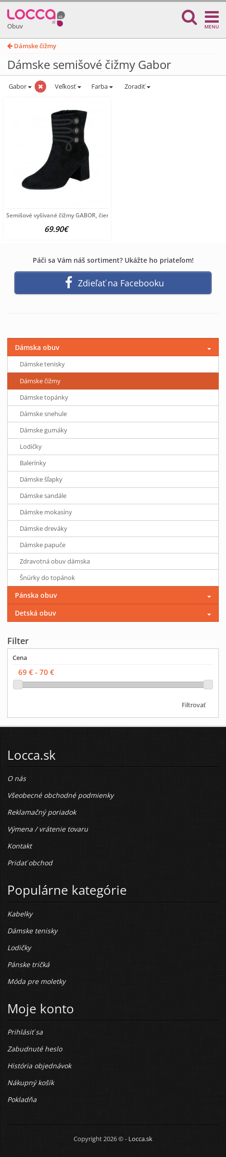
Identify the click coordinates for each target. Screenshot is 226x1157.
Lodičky (31, 446)
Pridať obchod (29, 862)
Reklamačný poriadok (41, 812)
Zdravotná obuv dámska (55, 561)
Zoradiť (137, 86)
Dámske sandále (43, 495)
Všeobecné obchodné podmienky (60, 795)
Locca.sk (140, 1138)
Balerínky (33, 462)
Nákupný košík (30, 1082)
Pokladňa (22, 1099)
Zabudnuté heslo (34, 1048)
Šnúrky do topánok (47, 577)
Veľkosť (67, 86)
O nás (16, 778)
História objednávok (39, 1065)
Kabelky (19, 913)
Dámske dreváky (43, 528)
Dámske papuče (42, 544)
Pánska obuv (36, 595)
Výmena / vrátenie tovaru (47, 829)
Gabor (19, 86)
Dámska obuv (37, 347)
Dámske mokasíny (46, 512)
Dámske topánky (44, 397)
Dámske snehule (43, 413)
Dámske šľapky (41, 479)
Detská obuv (35, 613)
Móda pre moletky (36, 981)
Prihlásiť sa (25, 1031)
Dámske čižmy (31, 45)
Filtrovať (194, 704)
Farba (102, 86)
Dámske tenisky (42, 364)
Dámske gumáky (43, 430)
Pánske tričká (28, 964)
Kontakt (19, 845)
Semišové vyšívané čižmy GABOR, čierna (61, 215)
